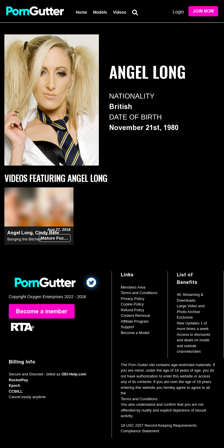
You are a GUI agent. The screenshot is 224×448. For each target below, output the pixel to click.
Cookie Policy (132, 304)
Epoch (14, 385)
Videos (119, 12)
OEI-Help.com (74, 374)
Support (127, 327)
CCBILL (16, 391)
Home (81, 12)
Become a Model (135, 333)
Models (100, 12)
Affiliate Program (135, 321)
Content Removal (135, 315)
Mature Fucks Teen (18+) (55, 238)
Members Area (133, 287)
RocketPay (18, 380)
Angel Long (20, 233)
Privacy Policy (132, 298)
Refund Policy (132, 310)
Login (178, 11)
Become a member (41, 311)
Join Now (203, 11)
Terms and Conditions (139, 293)
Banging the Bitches (24, 239)
